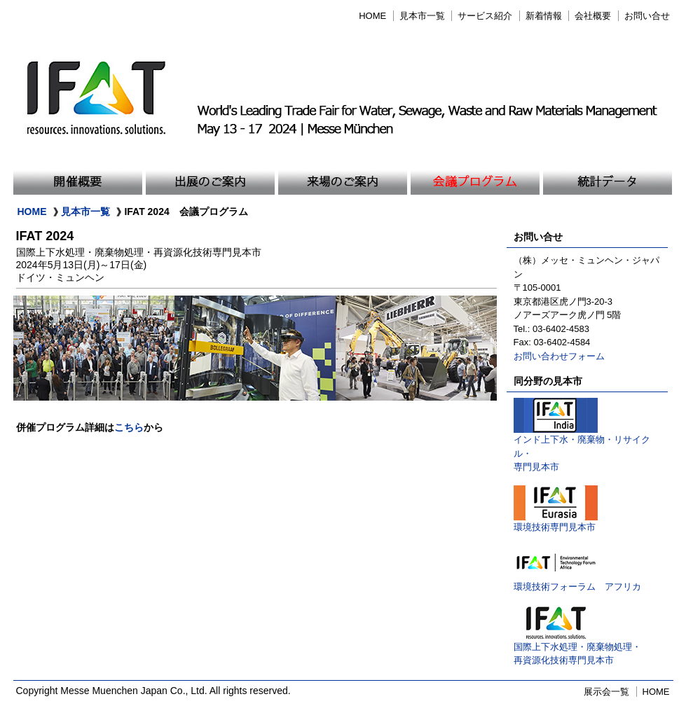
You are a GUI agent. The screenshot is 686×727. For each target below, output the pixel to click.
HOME (372, 16)
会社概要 (593, 16)
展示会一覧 (606, 691)
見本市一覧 (422, 16)
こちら (129, 427)
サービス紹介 (485, 16)
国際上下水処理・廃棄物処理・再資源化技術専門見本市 (577, 649)
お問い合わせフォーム (559, 356)
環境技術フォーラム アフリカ (577, 582)
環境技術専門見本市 (556, 522)
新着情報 (544, 16)
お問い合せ (647, 16)
